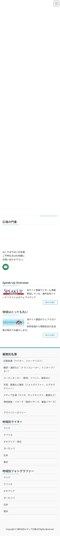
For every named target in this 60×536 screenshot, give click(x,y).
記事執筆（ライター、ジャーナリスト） (24, 360)
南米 (6, 461)
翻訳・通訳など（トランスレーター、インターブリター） (29, 369)
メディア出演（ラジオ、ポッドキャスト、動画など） (30, 395)
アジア (7, 428)
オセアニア (9, 490)
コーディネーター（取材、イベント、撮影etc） (27, 377)
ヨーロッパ (9, 448)
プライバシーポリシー (15, 412)
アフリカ (8, 434)
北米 (6, 455)
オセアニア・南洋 (12, 441)
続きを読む (50, 302)
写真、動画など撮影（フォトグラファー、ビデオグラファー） (29, 386)
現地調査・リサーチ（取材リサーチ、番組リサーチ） (30, 401)
